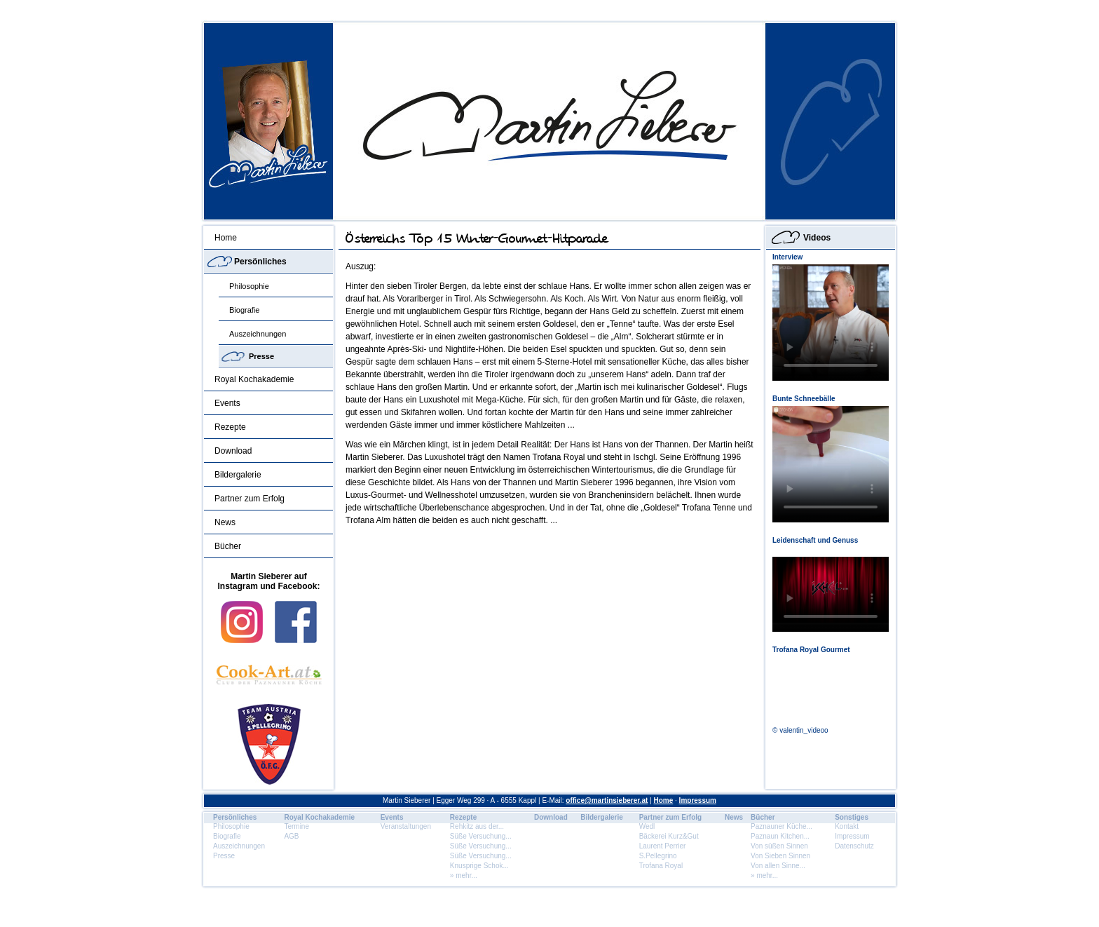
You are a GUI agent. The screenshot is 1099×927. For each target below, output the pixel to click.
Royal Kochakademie (254, 379)
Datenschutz (854, 846)
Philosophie (249, 286)
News (224, 522)
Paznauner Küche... (781, 826)
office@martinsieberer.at (607, 800)
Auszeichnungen (257, 334)
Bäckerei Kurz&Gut (669, 836)
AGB (291, 836)
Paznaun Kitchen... (780, 836)
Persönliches (260, 261)
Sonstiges (851, 817)
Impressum (697, 800)
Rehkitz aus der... (477, 826)
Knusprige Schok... (479, 866)
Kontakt (847, 826)
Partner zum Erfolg (249, 498)
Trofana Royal (661, 866)
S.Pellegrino (658, 856)
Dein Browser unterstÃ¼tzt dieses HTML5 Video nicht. (830, 322)
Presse (261, 356)
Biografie (244, 310)
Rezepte (230, 427)
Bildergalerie (237, 475)
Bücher (227, 546)
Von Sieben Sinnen (780, 856)
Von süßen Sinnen (779, 846)
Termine (296, 826)
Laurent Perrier (662, 846)
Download (233, 451)
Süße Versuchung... (481, 836)
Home (225, 238)
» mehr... (463, 875)
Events (227, 403)
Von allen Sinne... (778, 866)
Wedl (647, 826)
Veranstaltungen (406, 826)
